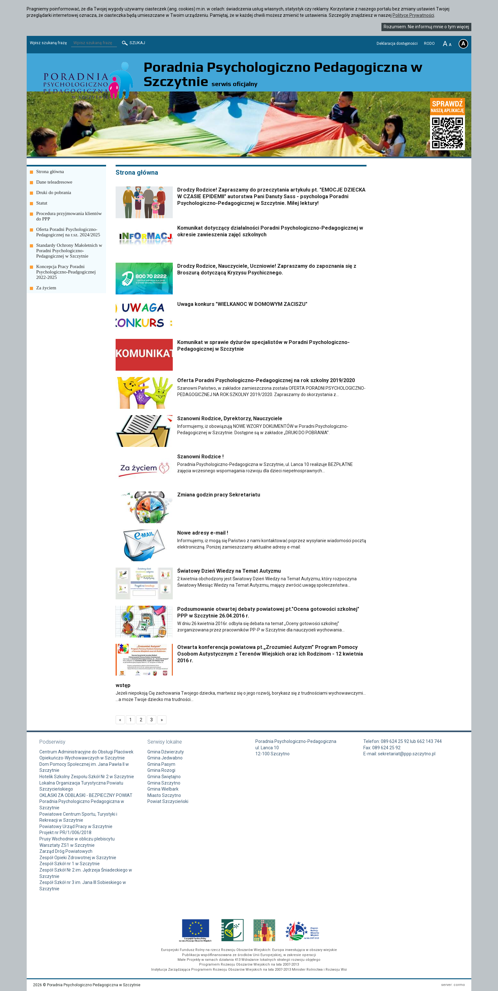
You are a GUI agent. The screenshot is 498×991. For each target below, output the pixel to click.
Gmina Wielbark (162, 789)
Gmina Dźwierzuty (165, 751)
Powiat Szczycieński (167, 801)
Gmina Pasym (161, 764)
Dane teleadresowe (54, 182)
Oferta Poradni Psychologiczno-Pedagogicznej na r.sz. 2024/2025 (68, 232)
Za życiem (46, 287)
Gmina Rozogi (161, 770)
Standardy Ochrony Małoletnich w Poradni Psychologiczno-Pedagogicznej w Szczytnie (69, 251)
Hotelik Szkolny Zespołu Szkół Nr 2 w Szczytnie (86, 776)
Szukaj (133, 43)
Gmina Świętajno (164, 776)
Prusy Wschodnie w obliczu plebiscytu (77, 838)
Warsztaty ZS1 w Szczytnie (67, 845)
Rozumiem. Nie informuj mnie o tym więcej (426, 26)
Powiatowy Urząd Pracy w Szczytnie (75, 826)
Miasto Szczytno (164, 795)
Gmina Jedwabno (165, 757)
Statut (41, 203)
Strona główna (50, 171)
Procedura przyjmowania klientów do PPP (69, 216)
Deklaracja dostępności (397, 43)
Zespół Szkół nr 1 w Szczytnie (69, 863)
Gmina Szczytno (163, 782)
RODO (429, 43)
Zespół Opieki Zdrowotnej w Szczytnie (77, 857)
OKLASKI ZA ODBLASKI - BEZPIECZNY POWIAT (85, 795)
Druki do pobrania (53, 192)
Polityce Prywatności (413, 15)
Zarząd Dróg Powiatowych (65, 851)
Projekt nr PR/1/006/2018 (65, 832)
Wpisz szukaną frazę (48, 43)
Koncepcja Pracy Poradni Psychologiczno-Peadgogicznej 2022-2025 (66, 272)
